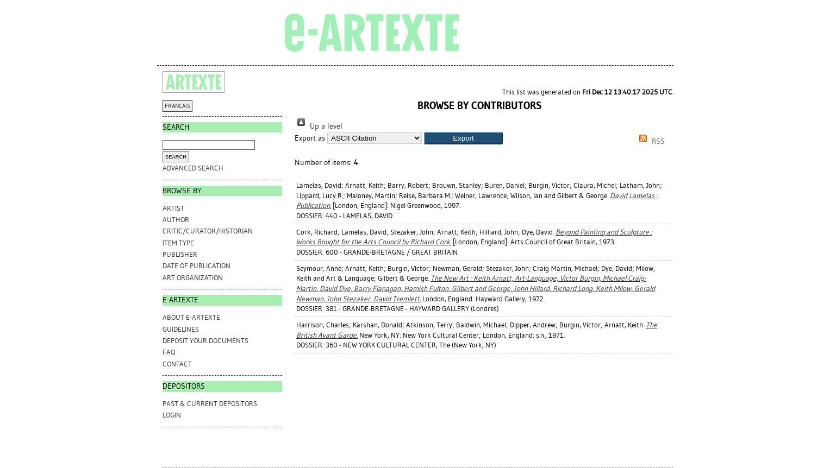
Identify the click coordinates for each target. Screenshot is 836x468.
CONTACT (177, 364)
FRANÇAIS (177, 106)
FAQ (169, 352)
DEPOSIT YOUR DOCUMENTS (205, 341)
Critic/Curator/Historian (208, 231)
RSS (650, 141)
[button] (463, 138)
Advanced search (193, 168)
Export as (310, 138)
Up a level (318, 126)
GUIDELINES (181, 329)
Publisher (180, 254)
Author (176, 220)
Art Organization (193, 278)
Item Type (178, 243)
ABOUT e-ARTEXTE (191, 317)
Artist (173, 208)
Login (172, 415)
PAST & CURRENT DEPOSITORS (210, 404)
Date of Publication (196, 266)
